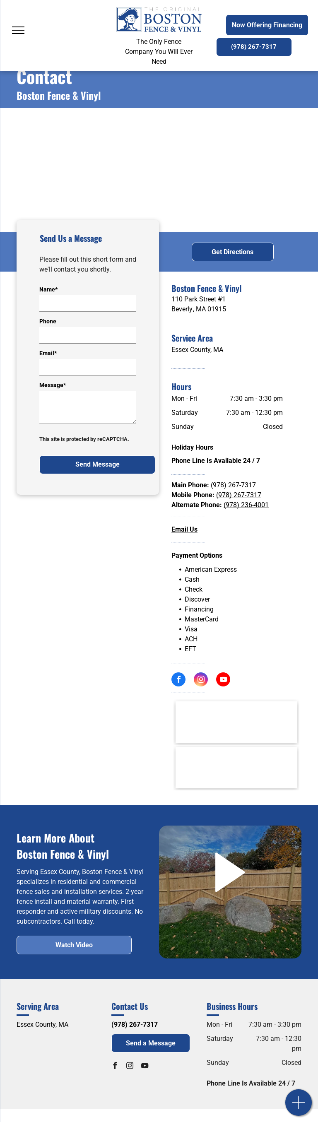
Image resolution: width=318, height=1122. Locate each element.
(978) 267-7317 (233, 485)
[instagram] (201, 680)
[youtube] (223, 680)
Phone (47, 321)
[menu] (18, 30)
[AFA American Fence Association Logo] (236, 722)
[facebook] (178, 680)
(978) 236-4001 (246, 505)
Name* (48, 289)
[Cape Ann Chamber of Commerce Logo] (236, 767)
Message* (52, 385)
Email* (48, 353)
